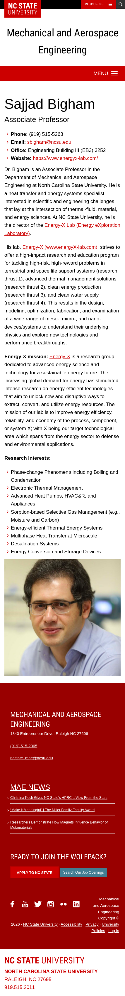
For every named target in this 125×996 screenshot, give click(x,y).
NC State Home (26, 4)
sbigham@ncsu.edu (49, 142)
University (44, 960)
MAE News (30, 787)
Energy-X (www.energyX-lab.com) (59, 247)
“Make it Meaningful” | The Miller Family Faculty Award (52, 810)
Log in (113, 931)
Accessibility (71, 924)
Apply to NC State (34, 873)
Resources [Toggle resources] (94, 4)
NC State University (40, 924)
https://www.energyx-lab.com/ (65, 158)
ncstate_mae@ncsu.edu (31, 758)
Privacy (91, 924)
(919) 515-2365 (23, 746)
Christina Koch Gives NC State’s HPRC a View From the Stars (58, 798)
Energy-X (59, 356)
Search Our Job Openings (83, 872)
